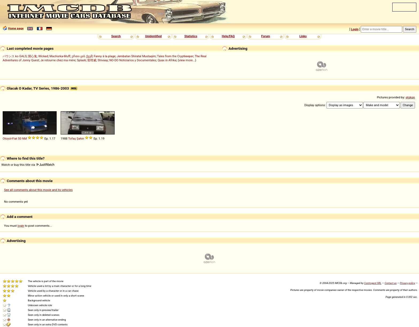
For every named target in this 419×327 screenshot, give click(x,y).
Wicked (43, 56)
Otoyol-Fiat (10, 138)
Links (303, 36)
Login (354, 29)
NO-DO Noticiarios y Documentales (132, 60)
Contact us (391, 283)
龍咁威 (91, 60)
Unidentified (153, 36)
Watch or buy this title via (27, 165)
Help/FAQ (228, 36)
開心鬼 (32, 56)
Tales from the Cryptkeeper (175, 56)
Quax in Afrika (167, 60)
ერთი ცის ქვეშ (82, 56)
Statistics (190, 36)
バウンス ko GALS (15, 56)
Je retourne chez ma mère (57, 60)
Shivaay (103, 60)
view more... (187, 60)
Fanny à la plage (104, 56)
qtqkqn (410, 97)
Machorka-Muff (59, 56)
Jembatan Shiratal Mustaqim (136, 56)
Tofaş (72, 138)
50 (19, 138)
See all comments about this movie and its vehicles (38, 190)
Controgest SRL (372, 283)
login (21, 226)
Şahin (80, 138)
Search (116, 36)
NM (24, 138)
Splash (81, 60)
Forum (265, 36)
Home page (16, 28)
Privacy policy (407, 283)
